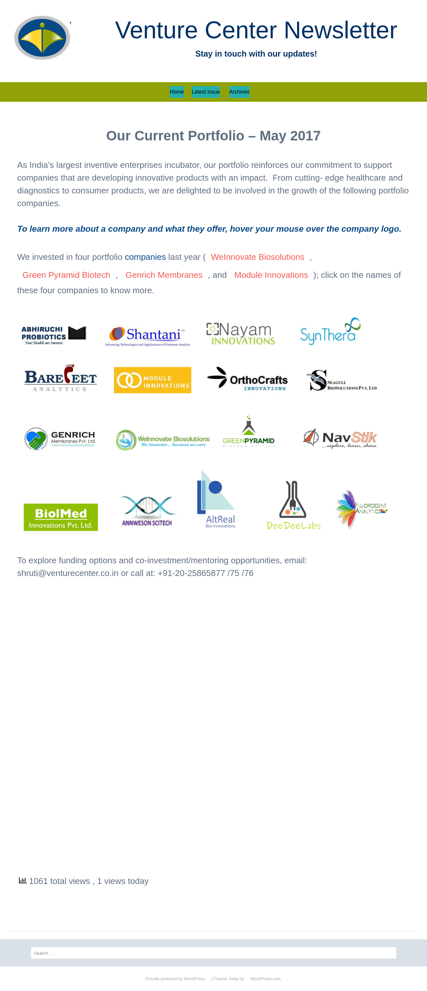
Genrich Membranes (164, 275)
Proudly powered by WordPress (175, 978)
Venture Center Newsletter (256, 30)
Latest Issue (206, 92)
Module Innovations (271, 275)
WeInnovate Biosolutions (258, 257)
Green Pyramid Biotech (67, 275)
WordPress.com (265, 978)
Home (177, 92)
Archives (239, 92)
